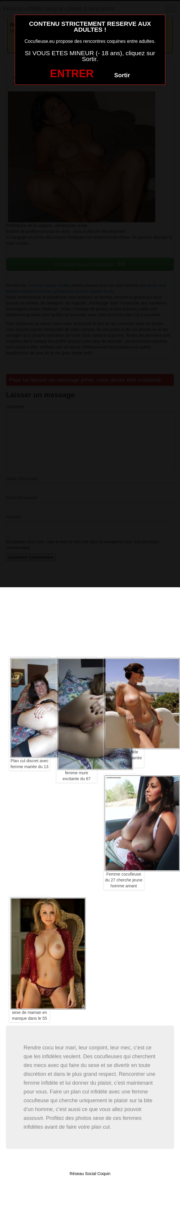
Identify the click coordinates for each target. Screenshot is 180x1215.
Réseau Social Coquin (90, 1173)
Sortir (122, 75)
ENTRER (72, 74)
